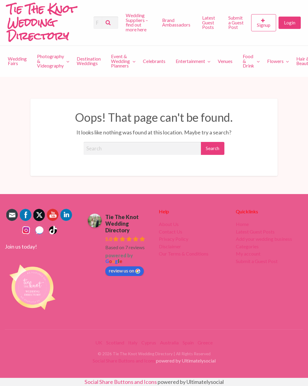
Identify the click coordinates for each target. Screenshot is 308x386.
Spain (188, 342)
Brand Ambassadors (176, 22)
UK (98, 342)
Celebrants (154, 61)
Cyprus (148, 342)
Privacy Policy (173, 239)
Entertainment (190, 61)
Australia (169, 342)
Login (289, 22)
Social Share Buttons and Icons (124, 360)
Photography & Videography (50, 61)
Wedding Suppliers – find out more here (137, 22)
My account (248, 253)
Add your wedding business (264, 239)
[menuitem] (139, 23)
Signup (263, 25)
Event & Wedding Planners (120, 61)
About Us (169, 224)
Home (242, 224)
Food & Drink (248, 61)
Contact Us (170, 231)
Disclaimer (170, 246)
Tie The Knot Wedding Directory (122, 224)
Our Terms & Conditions (183, 253)
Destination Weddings (89, 61)
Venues (225, 61)
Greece (205, 342)
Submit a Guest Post (236, 22)
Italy (132, 342)
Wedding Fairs (17, 61)
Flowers (275, 61)
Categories (247, 246)
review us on (124, 271)
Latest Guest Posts (208, 22)
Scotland (115, 342)
